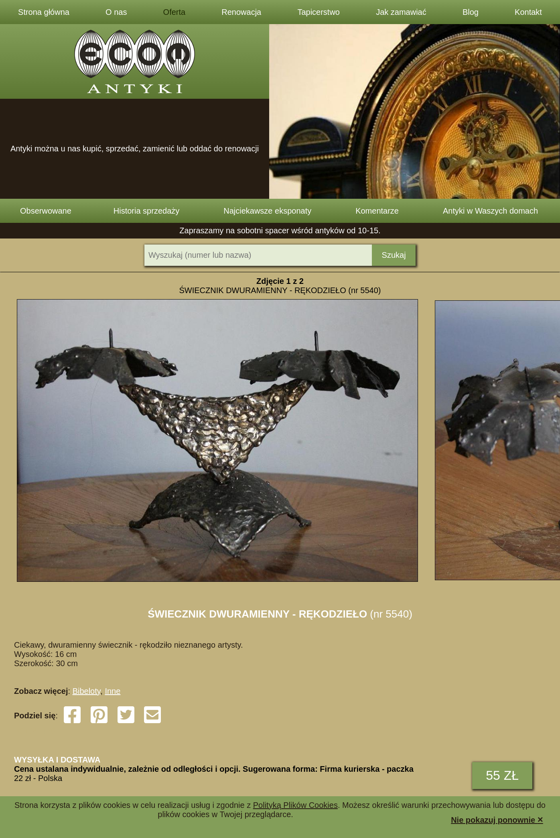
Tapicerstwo (318, 12)
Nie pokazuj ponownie (497, 819)
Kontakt (528, 12)
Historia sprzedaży (147, 210)
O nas (116, 12)
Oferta (174, 12)
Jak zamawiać (401, 12)
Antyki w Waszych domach (490, 210)
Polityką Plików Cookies (295, 805)
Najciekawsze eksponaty (267, 210)
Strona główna (43, 12)
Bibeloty (87, 691)
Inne (112, 691)
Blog (471, 12)
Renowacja (241, 12)
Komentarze (377, 210)
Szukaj (394, 255)
